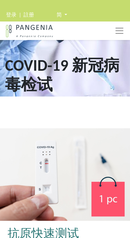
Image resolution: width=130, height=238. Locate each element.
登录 (11, 15)
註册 (28, 15)
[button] (62, 15)
